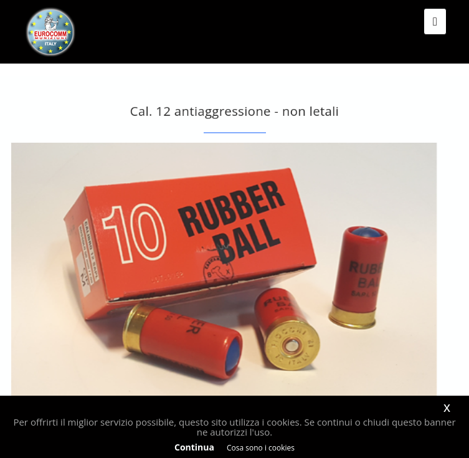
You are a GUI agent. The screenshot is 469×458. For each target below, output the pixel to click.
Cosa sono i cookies (261, 447)
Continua (194, 447)
